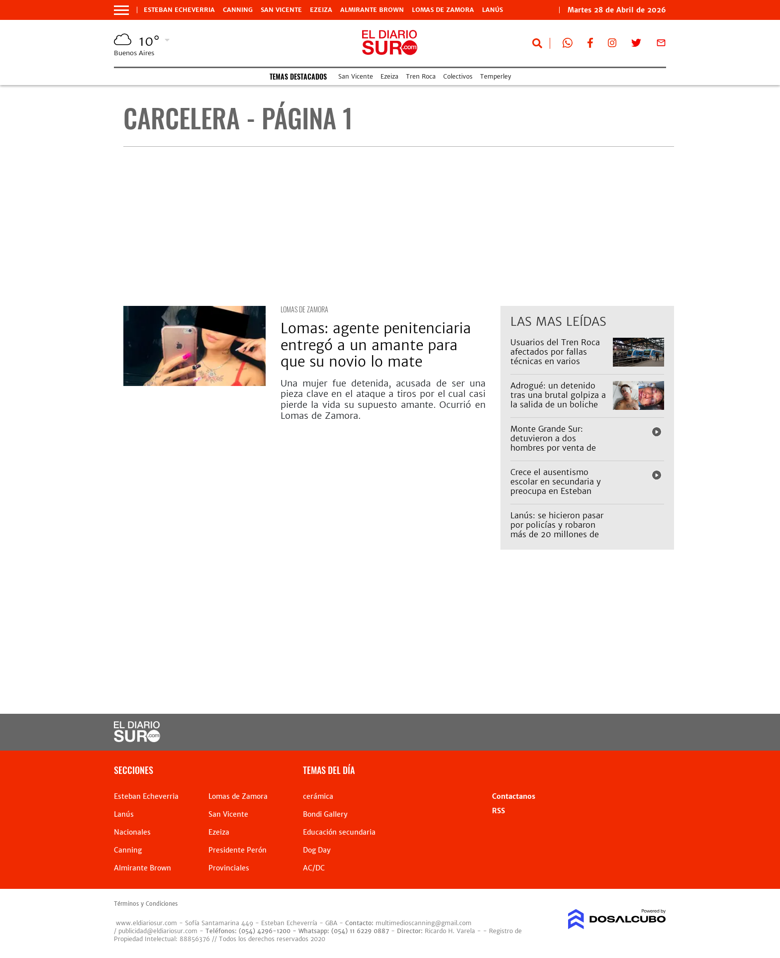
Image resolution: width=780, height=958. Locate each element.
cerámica (318, 796)
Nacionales (132, 832)
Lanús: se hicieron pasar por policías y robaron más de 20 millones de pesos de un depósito (556, 529)
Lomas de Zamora (443, 10)
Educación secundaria (339, 832)
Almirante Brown (372, 10)
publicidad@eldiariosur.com (157, 931)
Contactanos (513, 796)
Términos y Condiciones (146, 903)
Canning (238, 10)
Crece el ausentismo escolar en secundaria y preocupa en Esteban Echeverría (555, 486)
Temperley (495, 76)
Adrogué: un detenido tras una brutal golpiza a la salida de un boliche (558, 395)
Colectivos (458, 76)
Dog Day (317, 850)
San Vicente (281, 10)
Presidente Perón (237, 850)
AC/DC (314, 867)
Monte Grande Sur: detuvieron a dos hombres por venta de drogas (553, 443)
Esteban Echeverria (179, 10)
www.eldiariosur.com (146, 923)
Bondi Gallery (325, 814)
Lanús (492, 10)
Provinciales (228, 867)
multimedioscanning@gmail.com (424, 923)
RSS (498, 810)
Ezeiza (321, 10)
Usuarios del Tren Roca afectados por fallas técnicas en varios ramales (555, 356)
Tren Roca (421, 76)
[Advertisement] (398, 226)
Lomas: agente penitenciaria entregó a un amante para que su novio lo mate (376, 345)
